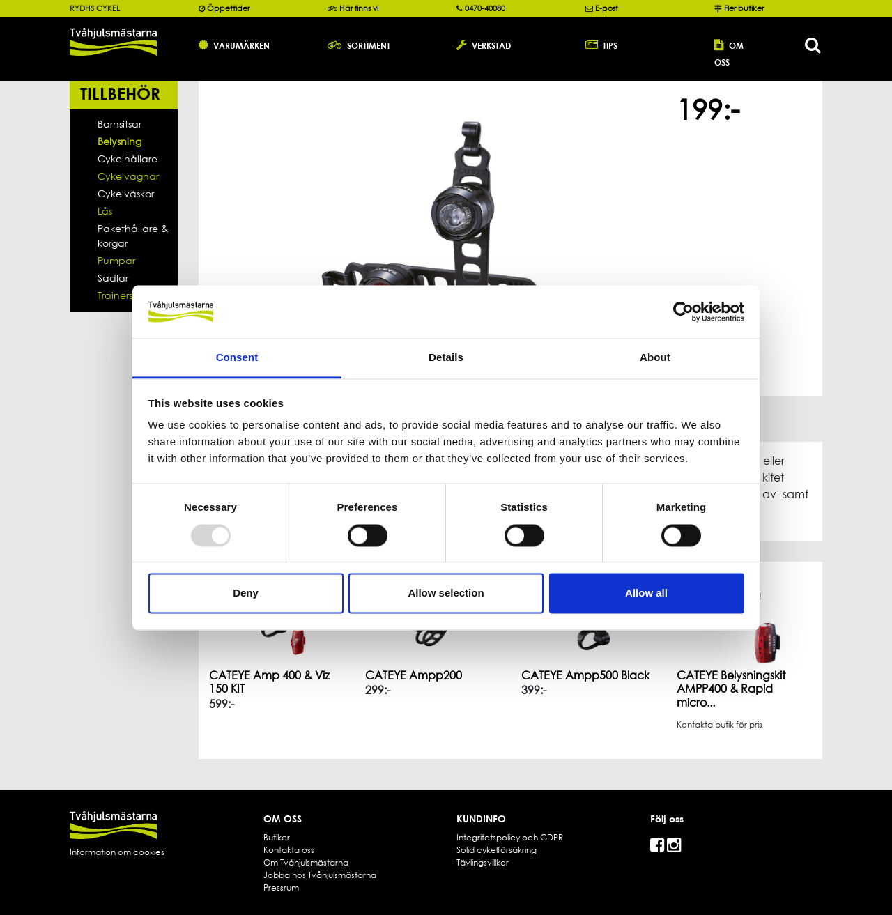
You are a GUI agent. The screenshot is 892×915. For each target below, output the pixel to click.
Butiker (276, 837)
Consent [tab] (237, 358)
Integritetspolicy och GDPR (509, 837)
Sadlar (113, 277)
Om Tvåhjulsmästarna (305, 862)
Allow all (646, 593)
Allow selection (446, 593)
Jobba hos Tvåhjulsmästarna (319, 875)
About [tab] (655, 358)
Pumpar (116, 260)
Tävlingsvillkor (482, 862)
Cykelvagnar (128, 176)
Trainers (115, 295)
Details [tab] (446, 358)
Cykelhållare (127, 158)
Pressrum (281, 887)
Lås (105, 210)
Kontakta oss (288, 850)
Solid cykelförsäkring (496, 850)
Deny (246, 593)
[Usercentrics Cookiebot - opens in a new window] (683, 311)
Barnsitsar (119, 123)
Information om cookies (117, 852)
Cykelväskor (126, 193)
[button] (253, 45)
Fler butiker (744, 8)
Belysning (119, 141)
